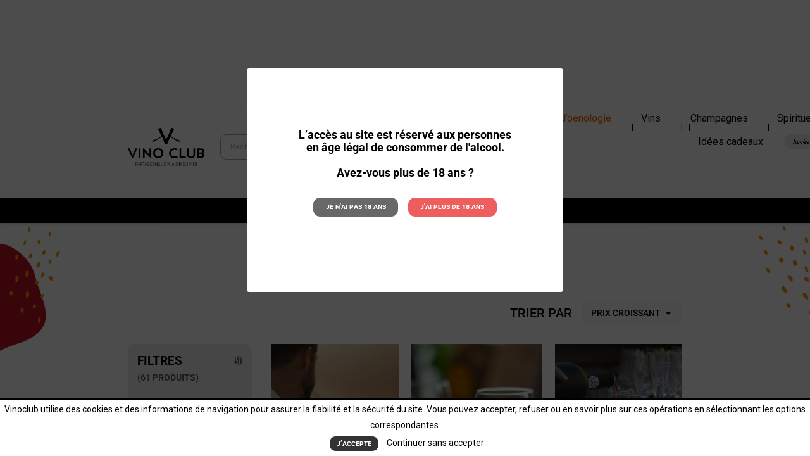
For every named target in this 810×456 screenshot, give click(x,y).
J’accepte (354, 444)
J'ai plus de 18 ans (449, 206)
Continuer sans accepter (433, 443)
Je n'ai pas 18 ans (360, 206)
